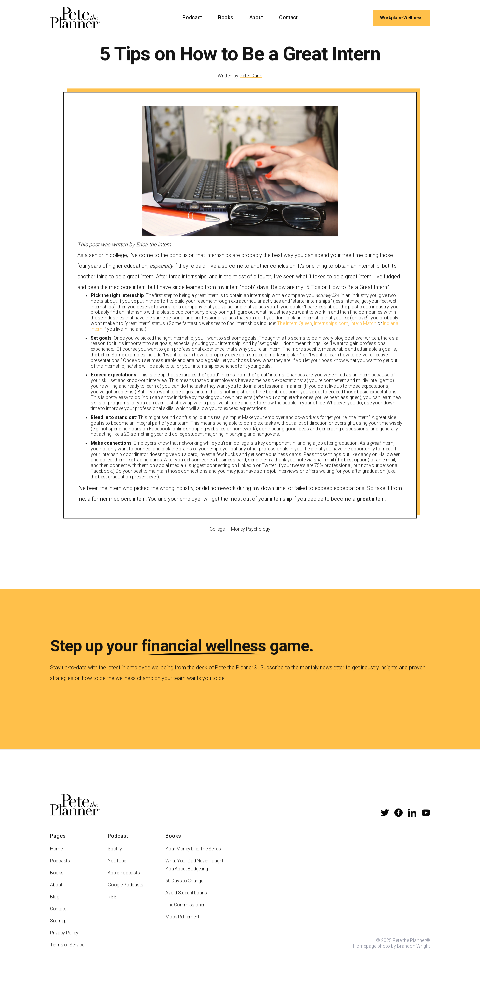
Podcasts (60, 869)
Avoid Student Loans (186, 901)
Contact (288, 17)
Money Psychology (250, 537)
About (256, 17)
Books (225, 17)
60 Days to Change (184, 889)
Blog (54, 905)
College (217, 537)
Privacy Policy (64, 941)
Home (56, 857)
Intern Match (363, 331)
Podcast (192, 17)
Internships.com (331, 331)
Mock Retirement (182, 925)
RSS (112, 905)
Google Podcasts (125, 893)
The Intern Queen (294, 331)
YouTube (117, 869)
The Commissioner (185, 913)
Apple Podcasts (124, 881)
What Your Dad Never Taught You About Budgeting (194, 873)
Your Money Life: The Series (193, 857)
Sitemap (58, 929)
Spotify (115, 857)
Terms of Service (67, 953)
